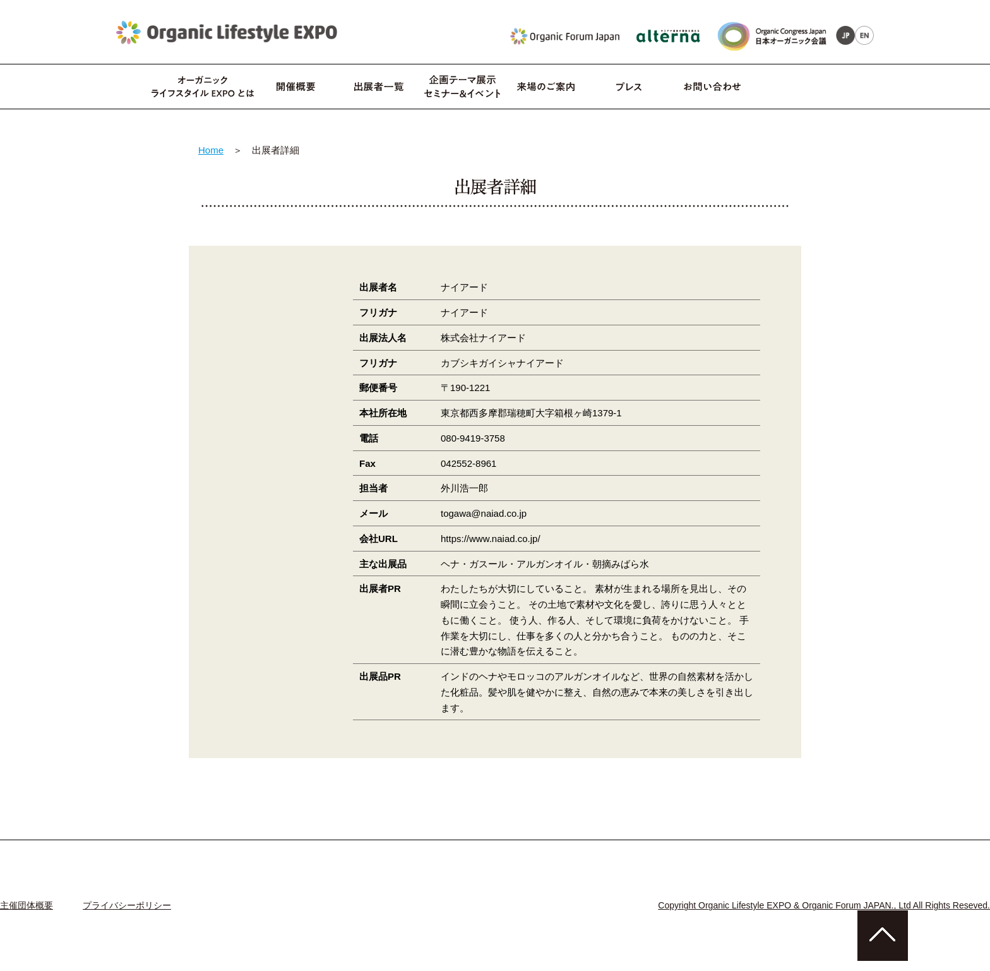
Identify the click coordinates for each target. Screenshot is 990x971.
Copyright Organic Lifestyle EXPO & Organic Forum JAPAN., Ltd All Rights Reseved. (824, 905)
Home (211, 150)
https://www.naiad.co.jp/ (490, 538)
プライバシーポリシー (127, 905)
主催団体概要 (26, 905)
